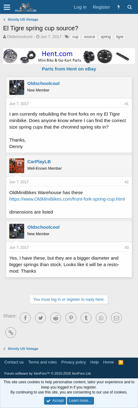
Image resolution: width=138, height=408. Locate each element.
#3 (127, 247)
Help (95, 362)
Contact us (14, 362)
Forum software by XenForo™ (47, 373)
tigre (119, 37)
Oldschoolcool (20, 36)
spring (105, 37)
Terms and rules (42, 362)
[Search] (129, 7)
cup (75, 37)
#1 (127, 104)
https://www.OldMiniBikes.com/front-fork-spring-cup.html (67, 199)
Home (108, 362)
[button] (7, 7)
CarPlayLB (39, 161)
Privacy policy (73, 362)
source (89, 37)
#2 (127, 182)
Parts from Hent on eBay (69, 68)
